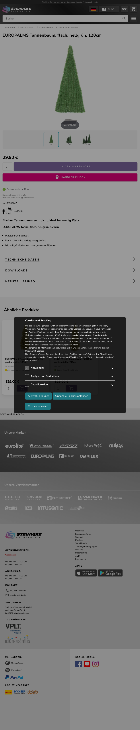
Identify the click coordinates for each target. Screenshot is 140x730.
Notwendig (37, 368)
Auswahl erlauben (38, 396)
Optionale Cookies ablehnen (71, 396)
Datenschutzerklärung (91, 347)
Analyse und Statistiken (45, 376)
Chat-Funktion (39, 384)
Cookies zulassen (38, 406)
